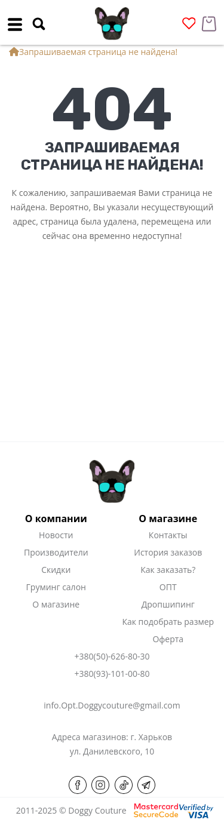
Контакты (168, 535)
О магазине (55, 604)
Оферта (167, 639)
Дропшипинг (168, 604)
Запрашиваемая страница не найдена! (98, 51)
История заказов (168, 552)
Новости (56, 535)
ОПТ (168, 587)
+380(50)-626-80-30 (112, 656)
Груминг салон (56, 587)
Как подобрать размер (168, 621)
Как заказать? (167, 569)
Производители (56, 552)
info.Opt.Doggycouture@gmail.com (112, 705)
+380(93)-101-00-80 (112, 673)
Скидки (55, 569)
